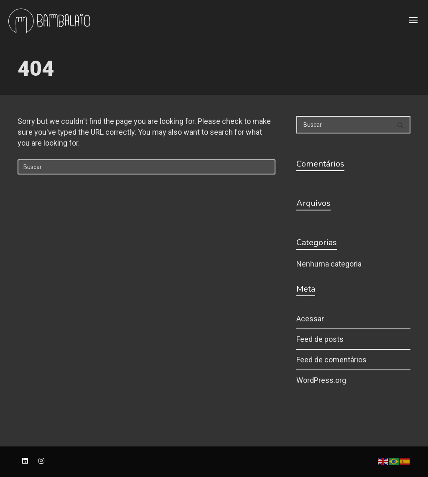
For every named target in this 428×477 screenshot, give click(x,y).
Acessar (310, 318)
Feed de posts (320, 339)
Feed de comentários (331, 359)
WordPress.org (321, 380)
